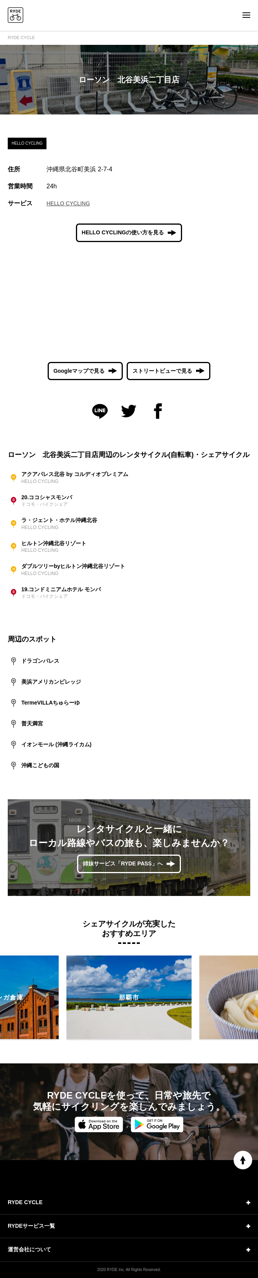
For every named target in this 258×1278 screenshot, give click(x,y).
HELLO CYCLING (68, 203)
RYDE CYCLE (21, 37)
